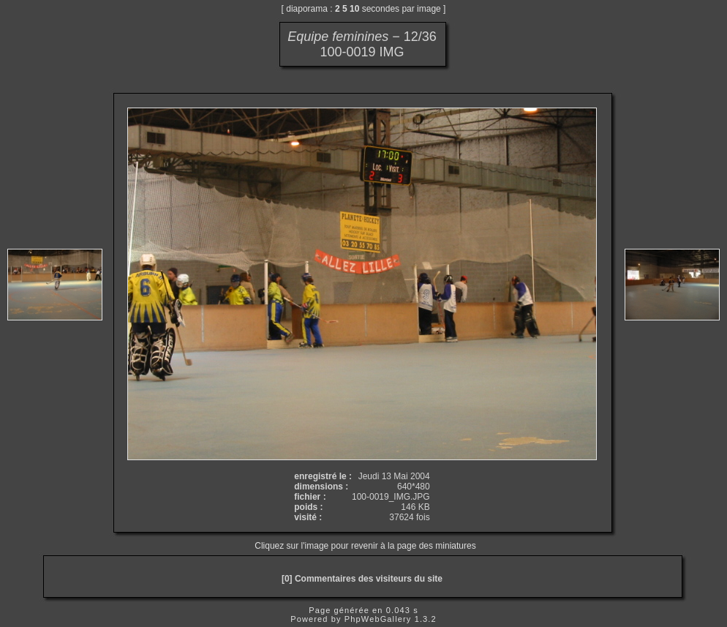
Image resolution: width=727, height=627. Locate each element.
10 (354, 9)
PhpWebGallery (378, 619)
